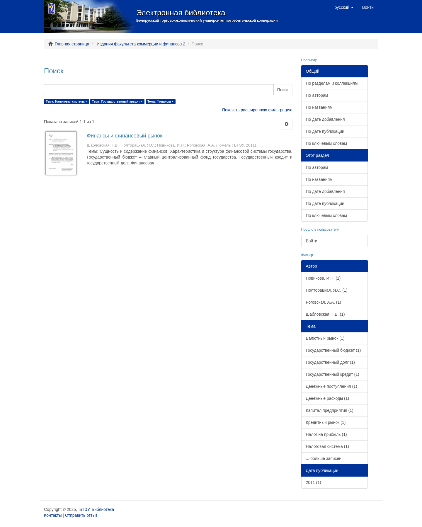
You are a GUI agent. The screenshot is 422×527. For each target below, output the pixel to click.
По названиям (319, 107)
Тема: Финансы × (160, 101)
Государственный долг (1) (330, 362)
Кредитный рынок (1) (326, 422)
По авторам (317, 95)
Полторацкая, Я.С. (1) (327, 290)
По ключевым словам (326, 143)
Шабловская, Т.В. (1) (325, 314)
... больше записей (324, 458)
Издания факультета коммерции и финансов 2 (141, 44)
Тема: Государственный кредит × (117, 101)
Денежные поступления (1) (331, 386)
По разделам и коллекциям (332, 83)
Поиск (283, 89)
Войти (311, 241)
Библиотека (103, 509)
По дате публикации (325, 131)
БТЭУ (84, 509)
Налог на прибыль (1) (326, 434)
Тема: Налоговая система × (66, 101)
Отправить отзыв (81, 515)
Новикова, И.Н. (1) (323, 278)
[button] (344, 7)
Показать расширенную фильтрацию (257, 110)
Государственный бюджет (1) (333, 350)
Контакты (53, 515)
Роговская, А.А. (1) (323, 302)
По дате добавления (325, 119)
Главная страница (72, 44)
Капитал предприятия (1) (329, 410)
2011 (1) (313, 482)
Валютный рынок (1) (325, 338)
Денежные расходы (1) (327, 398)
